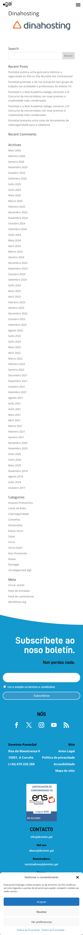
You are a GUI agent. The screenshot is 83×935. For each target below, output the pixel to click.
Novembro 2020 (18, 448)
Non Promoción (17, 553)
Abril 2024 (14, 246)
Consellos (14, 519)
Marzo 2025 (15, 201)
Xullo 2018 (14, 482)
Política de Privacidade (28, 930)
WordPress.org (17, 602)
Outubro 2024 (16, 223)
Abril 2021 (14, 420)
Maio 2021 (14, 414)
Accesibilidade (64, 764)
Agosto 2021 (15, 397)
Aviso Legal (66, 751)
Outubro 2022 (16, 319)
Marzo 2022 (15, 358)
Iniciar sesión (16, 585)
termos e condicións (41, 687)
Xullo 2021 (14, 403)
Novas (12, 559)
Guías (11, 536)
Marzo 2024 (15, 251)
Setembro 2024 (17, 229)
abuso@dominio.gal (41, 850)
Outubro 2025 (16, 173)
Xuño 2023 (14, 285)
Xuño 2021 (14, 409)
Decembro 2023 (17, 263)
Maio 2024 (14, 240)
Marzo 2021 (15, 426)
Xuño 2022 (14, 341)
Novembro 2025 (18, 167)
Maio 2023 (14, 291)
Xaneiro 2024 (16, 257)
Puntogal (13, 564)
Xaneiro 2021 (16, 437)
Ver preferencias (41, 922)
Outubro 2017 (16, 488)
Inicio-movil (15, 547)
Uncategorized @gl (19, 570)
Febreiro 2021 (16, 431)
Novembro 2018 (18, 471)
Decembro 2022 (17, 313)
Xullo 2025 (14, 184)
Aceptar (41, 902)
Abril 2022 (14, 353)
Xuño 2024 (14, 234)
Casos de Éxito (17, 508)
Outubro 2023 (16, 274)
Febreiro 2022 (16, 364)
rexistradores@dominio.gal (41, 864)
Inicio (11, 542)
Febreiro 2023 (16, 302)
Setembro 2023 (17, 279)
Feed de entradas (19, 590)
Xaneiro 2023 (16, 307)
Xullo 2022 (14, 336)
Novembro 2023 (18, 268)
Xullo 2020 (14, 454)
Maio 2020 (14, 465)
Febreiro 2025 (16, 206)
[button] (77, 877)
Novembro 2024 (18, 218)
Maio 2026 (14, 150)
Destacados (15, 525)
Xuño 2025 (14, 190)
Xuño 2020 (14, 459)
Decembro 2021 (17, 375)
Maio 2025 (14, 195)
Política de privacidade (58, 757)
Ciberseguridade (18, 514)
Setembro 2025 (17, 178)
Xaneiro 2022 (16, 369)
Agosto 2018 (15, 476)
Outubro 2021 (16, 386)
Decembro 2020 (17, 443)
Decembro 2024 (17, 212)
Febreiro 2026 (16, 156)
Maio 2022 (14, 347)
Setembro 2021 (17, 392)
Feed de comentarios (21, 596)
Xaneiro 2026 (16, 161)
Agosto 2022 (15, 330)
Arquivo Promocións (20, 502)
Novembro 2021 (18, 381)
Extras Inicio (15, 531)
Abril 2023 (14, 296)
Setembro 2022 (17, 324)
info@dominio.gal (41, 837)
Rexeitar (41, 912)
